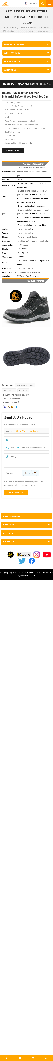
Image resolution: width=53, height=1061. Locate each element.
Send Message (16, 492)
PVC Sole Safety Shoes (31, 27)
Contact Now (12, 150)
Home (7, 27)
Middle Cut (23, 390)
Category (16, 27)
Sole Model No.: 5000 (25, 385)
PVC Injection (9, 390)
